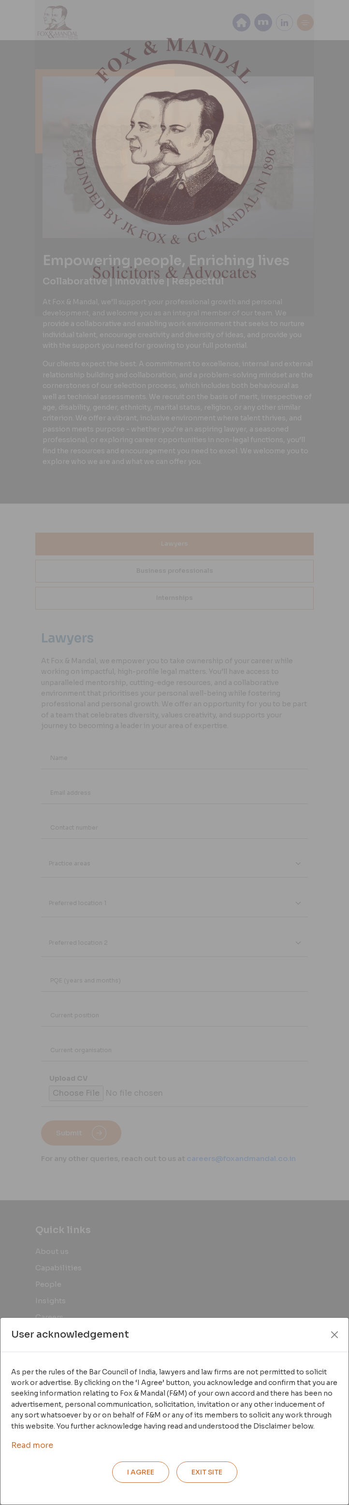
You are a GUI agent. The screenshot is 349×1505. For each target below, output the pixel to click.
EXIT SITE (206, 1472)
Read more (32, 1445)
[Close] (334, 1334)
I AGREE (140, 1472)
